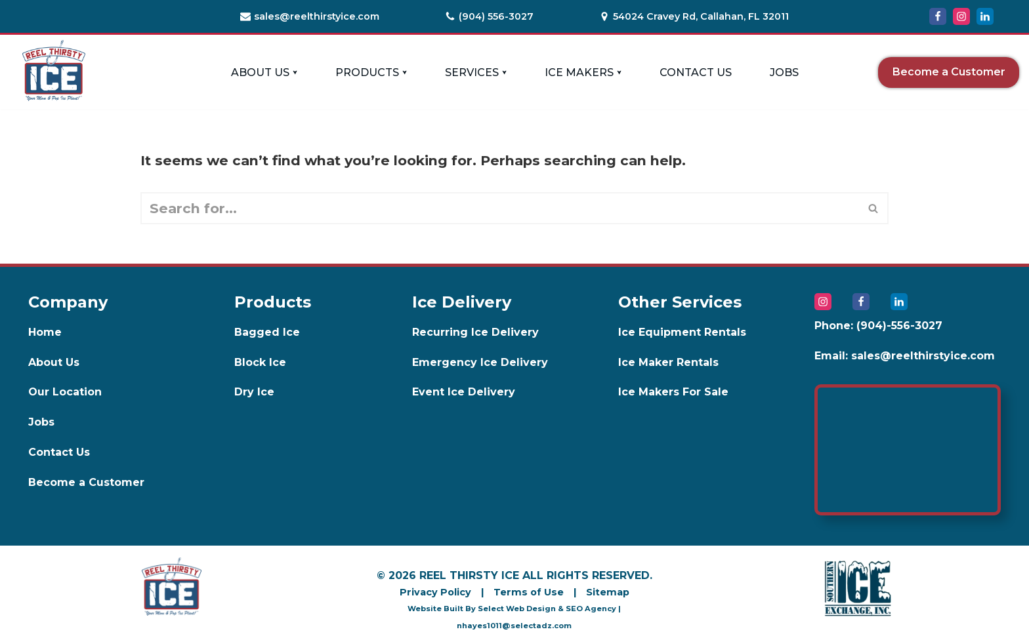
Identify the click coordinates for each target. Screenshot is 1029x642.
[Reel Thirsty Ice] (53, 70)
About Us (53, 362)
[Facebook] (937, 16)
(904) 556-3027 (496, 16)
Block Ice (260, 362)
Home (45, 332)
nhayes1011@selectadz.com (514, 625)
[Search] (499, 208)
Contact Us (696, 72)
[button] (295, 72)
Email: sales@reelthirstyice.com (904, 356)
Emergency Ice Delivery (480, 362)
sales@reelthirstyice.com (316, 16)
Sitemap (607, 592)
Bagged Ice (267, 332)
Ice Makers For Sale (673, 392)
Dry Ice (254, 392)
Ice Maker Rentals (668, 362)
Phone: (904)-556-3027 (878, 325)
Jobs (784, 72)
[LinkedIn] (985, 16)
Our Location (65, 392)
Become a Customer (948, 72)
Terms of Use (529, 592)
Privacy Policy (435, 592)
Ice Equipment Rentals (682, 332)
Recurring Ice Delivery (475, 332)
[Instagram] (961, 16)
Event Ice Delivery (463, 392)
